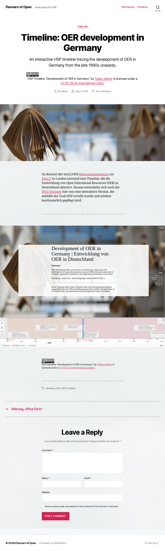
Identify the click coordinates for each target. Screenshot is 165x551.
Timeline (82, 26)
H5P (58, 388)
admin (64, 91)
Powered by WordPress (52, 543)
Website (46, 492)
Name (46, 478)
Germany (50, 388)
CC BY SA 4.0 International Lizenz (82, 83)
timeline (71, 388)
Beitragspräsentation (94, 174)
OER (64, 388)
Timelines (142, 6)
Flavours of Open (18, 7)
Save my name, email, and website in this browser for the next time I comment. (82, 506)
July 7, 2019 (82, 91)
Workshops (128, 6)
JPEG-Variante (52, 192)
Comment (48, 450)
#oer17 (46, 179)
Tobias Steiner (104, 78)
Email (87, 478)
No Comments (103, 91)
